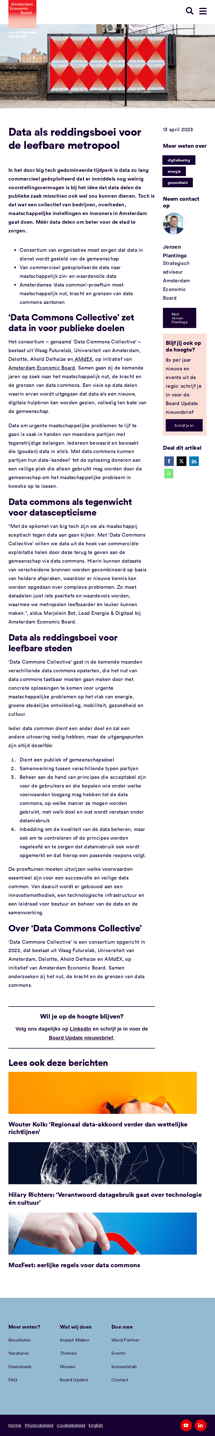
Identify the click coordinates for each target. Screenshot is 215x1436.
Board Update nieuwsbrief (81, 1038)
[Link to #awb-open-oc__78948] (203, 11)
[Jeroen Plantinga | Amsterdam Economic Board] (174, 215)
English (96, 1425)
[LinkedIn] (194, 461)
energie (174, 171)
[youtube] (186, 1425)
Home (14, 1425)
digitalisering (179, 160)
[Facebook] (169, 461)
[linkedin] (201, 1425)
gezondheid (178, 182)
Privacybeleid (39, 1425)
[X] (181, 461)
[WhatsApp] (169, 473)
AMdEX (82, 358)
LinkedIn (80, 1029)
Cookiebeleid (71, 1425)
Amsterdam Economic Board (41, 367)
